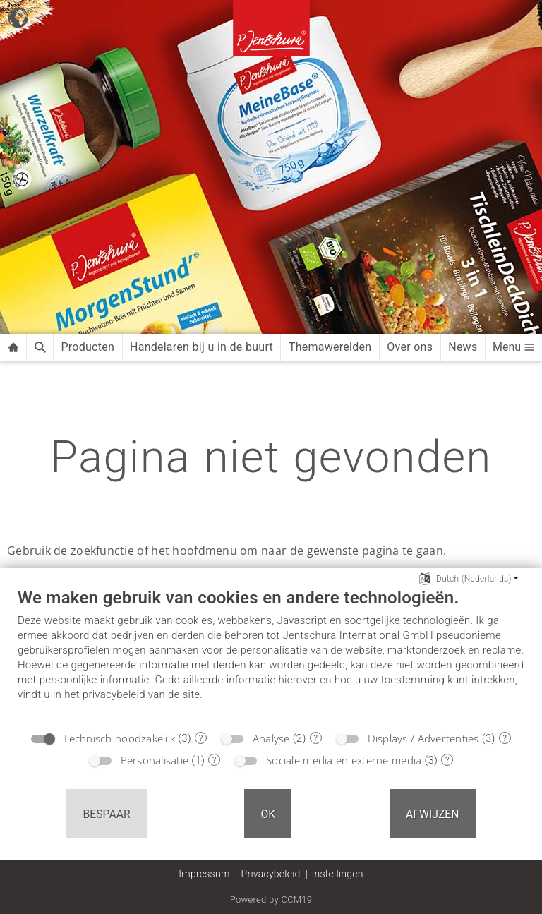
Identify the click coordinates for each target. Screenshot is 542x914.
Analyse (271, 738)
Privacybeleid (271, 873)
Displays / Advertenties (423, 738)
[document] (271, 655)
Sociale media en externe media (343, 760)
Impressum (204, 873)
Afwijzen (432, 814)
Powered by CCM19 (271, 899)
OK (267, 814)
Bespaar (106, 814)
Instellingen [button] (337, 873)
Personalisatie (155, 760)
